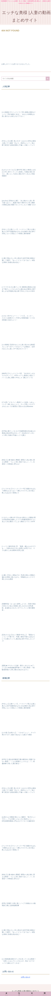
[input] (25, 79)
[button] (48, 79)
